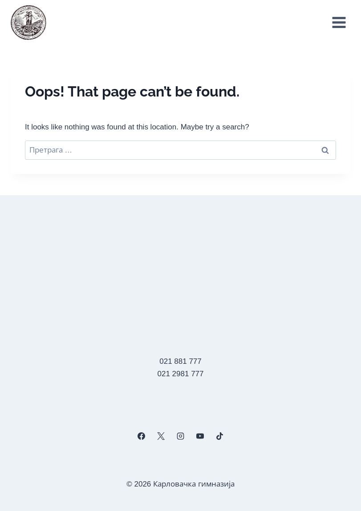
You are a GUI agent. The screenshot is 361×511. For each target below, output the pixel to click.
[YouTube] (200, 436)
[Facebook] (141, 436)
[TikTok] (219, 436)
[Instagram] (180, 436)
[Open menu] (338, 22)
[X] (160, 436)
